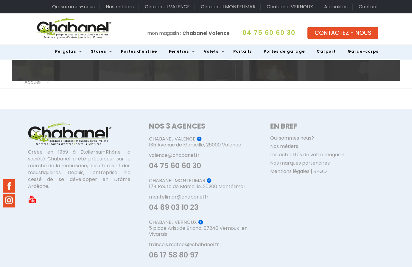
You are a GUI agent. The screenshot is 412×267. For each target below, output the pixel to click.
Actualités (336, 6)
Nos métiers (120, 6)
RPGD (320, 171)
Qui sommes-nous (73, 6)
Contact (368, 6)
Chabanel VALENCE (167, 6)
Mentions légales (290, 171)
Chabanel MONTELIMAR (228, 6)
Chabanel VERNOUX (290, 6)
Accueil (32, 82)
